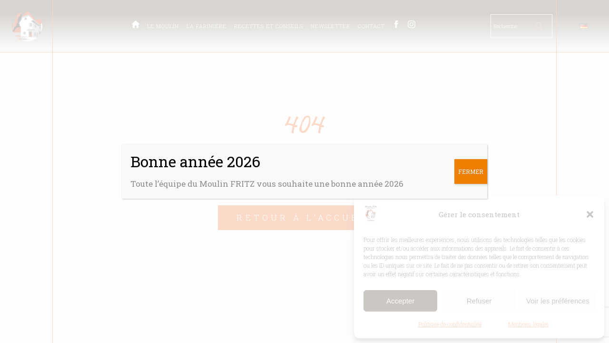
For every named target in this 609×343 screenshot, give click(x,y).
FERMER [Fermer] (470, 171)
